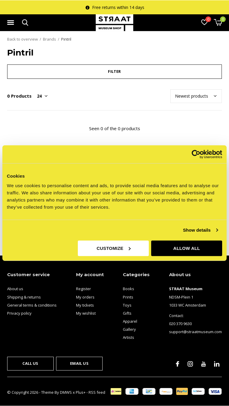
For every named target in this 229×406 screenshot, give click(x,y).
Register (83, 288)
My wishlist (86, 313)
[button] (11, 22)
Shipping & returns (24, 297)
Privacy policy (19, 313)
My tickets (85, 305)
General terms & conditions (32, 305)
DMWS (66, 392)
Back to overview (22, 39)
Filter (114, 71)
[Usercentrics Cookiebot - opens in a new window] (196, 154)
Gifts (127, 313)
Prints (128, 297)
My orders (85, 297)
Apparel (130, 321)
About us (15, 288)
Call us (30, 363)
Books (128, 288)
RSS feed (97, 392)
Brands (49, 39)
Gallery (129, 329)
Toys (127, 305)
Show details (197, 230)
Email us (79, 363)
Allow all (186, 247)
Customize (114, 247)
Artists (128, 337)
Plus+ (81, 392)
